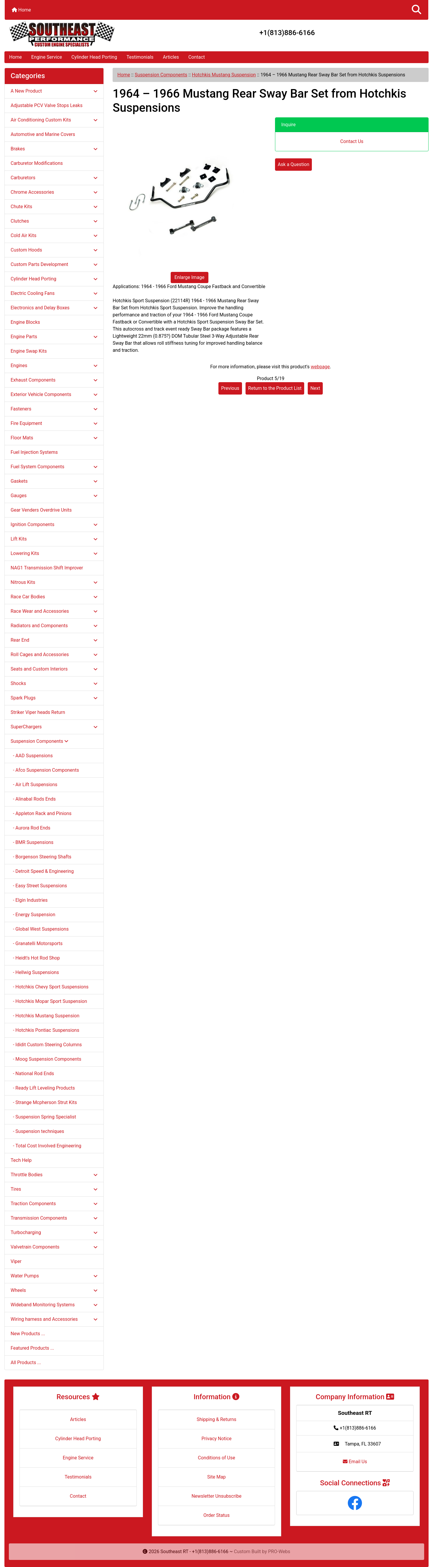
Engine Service (46, 57)
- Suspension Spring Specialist (43, 1117)
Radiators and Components (54, 625)
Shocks (54, 683)
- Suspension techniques (37, 1131)
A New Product (54, 91)
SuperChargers (54, 727)
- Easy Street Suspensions (39, 885)
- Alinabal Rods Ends (33, 799)
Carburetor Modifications (37, 163)
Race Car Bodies (54, 596)
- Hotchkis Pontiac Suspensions (45, 1030)
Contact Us (351, 141)
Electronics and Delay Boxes (54, 308)
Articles (171, 57)
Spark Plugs (54, 698)
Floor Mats (54, 438)
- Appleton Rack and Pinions (41, 813)
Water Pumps (54, 1276)
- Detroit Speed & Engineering (42, 871)
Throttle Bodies (54, 1174)
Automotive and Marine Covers (43, 134)
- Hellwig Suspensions (35, 972)
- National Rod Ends (32, 1073)
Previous (230, 388)
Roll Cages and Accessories (54, 654)
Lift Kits (54, 539)
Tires (54, 1189)
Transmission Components (54, 1218)
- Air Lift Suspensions (34, 784)
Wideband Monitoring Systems (54, 1305)
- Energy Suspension (33, 914)
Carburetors (54, 177)
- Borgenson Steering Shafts (41, 857)
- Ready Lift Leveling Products (43, 1088)
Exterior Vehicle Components (54, 394)
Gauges (54, 495)
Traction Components (54, 1203)
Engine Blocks (25, 322)
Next (315, 388)
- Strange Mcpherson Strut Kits (44, 1102)
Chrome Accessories (54, 192)
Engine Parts (54, 336)
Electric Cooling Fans (54, 293)
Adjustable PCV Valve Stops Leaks (47, 105)
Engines (54, 365)
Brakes (54, 149)
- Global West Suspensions (40, 929)
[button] (416, 9)
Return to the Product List (275, 388)
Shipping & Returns (216, 1419)
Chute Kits (54, 206)
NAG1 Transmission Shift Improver (47, 568)
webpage (320, 366)
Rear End (54, 640)
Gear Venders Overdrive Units (41, 510)
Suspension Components (161, 75)
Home (21, 10)
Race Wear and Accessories (54, 611)
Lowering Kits (54, 553)
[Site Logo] (75, 34)
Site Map (216, 1477)
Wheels (54, 1290)
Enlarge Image (189, 277)
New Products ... (28, 1333)
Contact (196, 57)
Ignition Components (54, 524)
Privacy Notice (216, 1438)
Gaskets (54, 481)
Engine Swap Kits (29, 351)
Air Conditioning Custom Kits (54, 120)
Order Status (216, 1515)
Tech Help (21, 1160)
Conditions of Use (216, 1458)
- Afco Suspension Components (45, 770)
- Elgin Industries (29, 900)
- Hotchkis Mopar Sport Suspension (49, 1001)
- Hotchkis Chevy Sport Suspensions (49, 987)
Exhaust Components (54, 380)
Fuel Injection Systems (34, 452)
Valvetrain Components (54, 1247)
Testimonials (139, 57)
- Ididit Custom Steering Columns (46, 1044)
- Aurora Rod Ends (30, 828)
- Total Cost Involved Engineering (46, 1146)
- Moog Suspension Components (46, 1059)
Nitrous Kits (54, 582)
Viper (16, 1261)
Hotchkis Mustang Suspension (224, 75)
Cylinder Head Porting (94, 57)
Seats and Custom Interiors (54, 669)
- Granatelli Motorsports (36, 943)
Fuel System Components (54, 466)
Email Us (355, 1461)
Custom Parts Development (54, 264)
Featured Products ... (32, 1348)
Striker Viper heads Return (38, 712)
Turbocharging (54, 1232)
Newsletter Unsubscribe (217, 1496)
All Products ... (26, 1362)
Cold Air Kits (54, 235)
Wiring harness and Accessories (54, 1319)
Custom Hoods (54, 250)
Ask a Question (293, 164)
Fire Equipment (54, 423)
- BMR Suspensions (32, 842)
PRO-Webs (279, 1551)
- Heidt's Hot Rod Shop (35, 958)
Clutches (54, 221)
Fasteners (54, 409)
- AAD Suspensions (32, 755)
